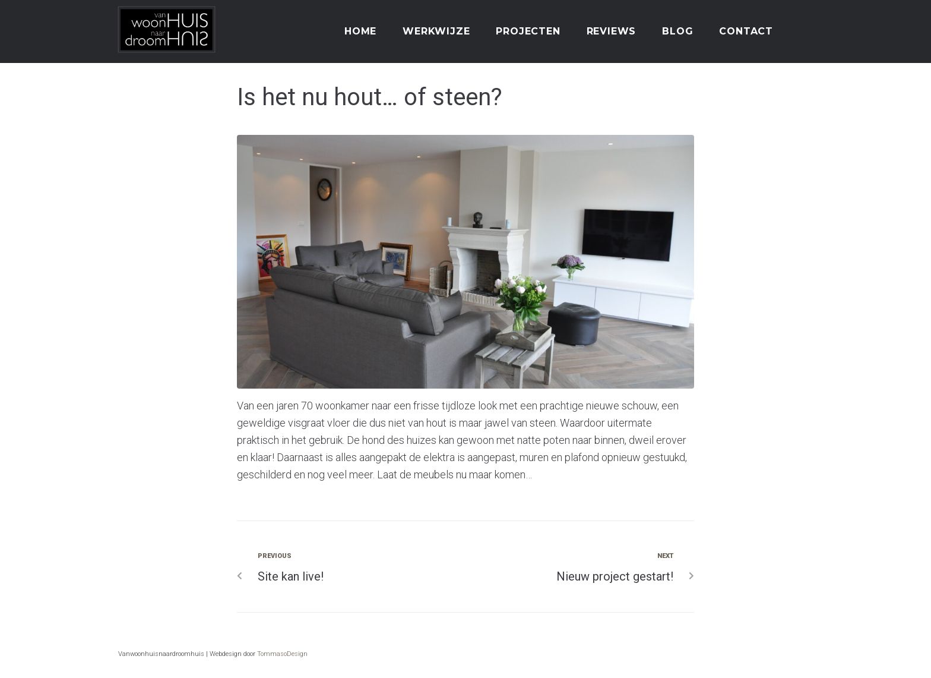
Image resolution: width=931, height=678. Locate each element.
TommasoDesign (282, 654)
